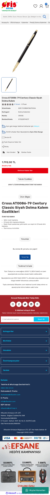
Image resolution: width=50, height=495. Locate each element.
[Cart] (47, 6)
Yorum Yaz (25, 257)
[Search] (25, 17)
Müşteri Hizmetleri (35, 490)
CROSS (20, 116)
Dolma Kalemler (24, 112)
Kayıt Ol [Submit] (41, 319)
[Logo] (9, 6)
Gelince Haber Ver (25, 170)
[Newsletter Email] (25, 319)
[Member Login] (41, 6)
